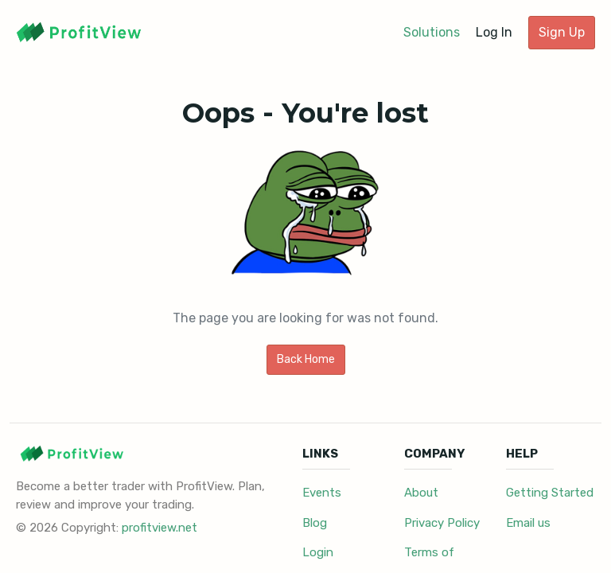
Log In (494, 32)
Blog (314, 523)
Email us (528, 523)
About (421, 492)
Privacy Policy (442, 523)
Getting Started (549, 492)
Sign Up (562, 32)
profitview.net (159, 527)
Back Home (306, 359)
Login (317, 552)
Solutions (431, 32)
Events (321, 492)
